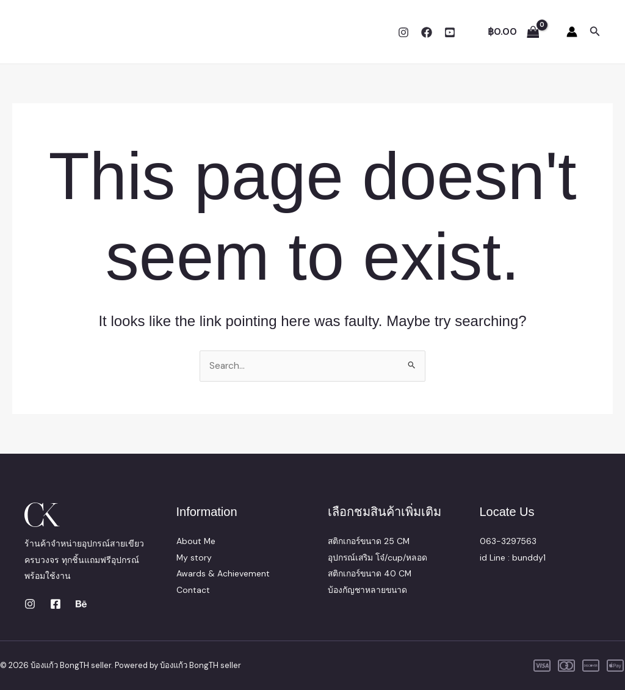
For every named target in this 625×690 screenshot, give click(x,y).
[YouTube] (449, 32)
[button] (595, 32)
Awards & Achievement (223, 573)
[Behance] (81, 603)
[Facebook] (426, 32)
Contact (193, 589)
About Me (196, 541)
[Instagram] (403, 32)
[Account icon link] (571, 31)
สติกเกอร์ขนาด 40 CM (371, 573)
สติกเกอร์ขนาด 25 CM (370, 541)
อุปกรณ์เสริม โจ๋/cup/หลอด (379, 557)
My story (194, 557)
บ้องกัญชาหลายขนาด (368, 589)
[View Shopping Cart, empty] (513, 32)
